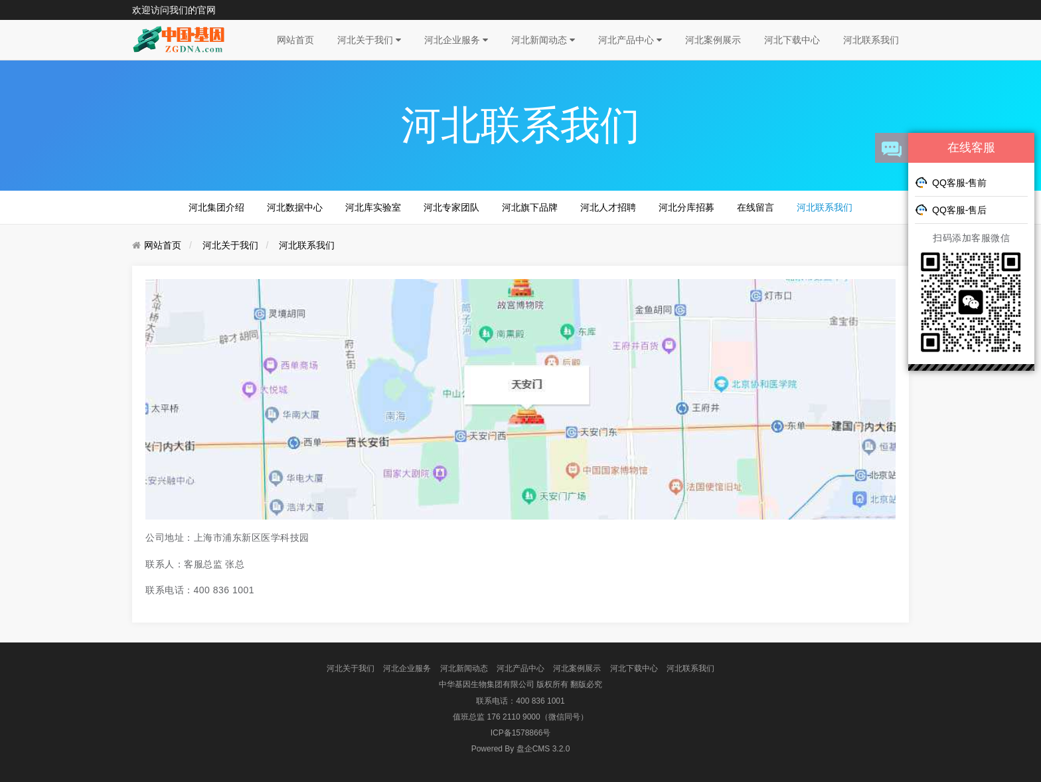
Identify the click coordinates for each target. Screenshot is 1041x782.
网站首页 (295, 40)
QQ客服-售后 (951, 209)
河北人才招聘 (608, 207)
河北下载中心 (792, 40)
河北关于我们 (369, 40)
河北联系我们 (871, 40)
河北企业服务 (456, 40)
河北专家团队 (451, 207)
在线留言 (755, 207)
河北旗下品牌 (530, 207)
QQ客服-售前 (951, 182)
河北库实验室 (373, 207)
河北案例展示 (713, 40)
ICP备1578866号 (521, 732)
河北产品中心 (630, 40)
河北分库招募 (686, 207)
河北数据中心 (295, 207)
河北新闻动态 (543, 40)
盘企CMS (521, 748)
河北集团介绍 (216, 207)
